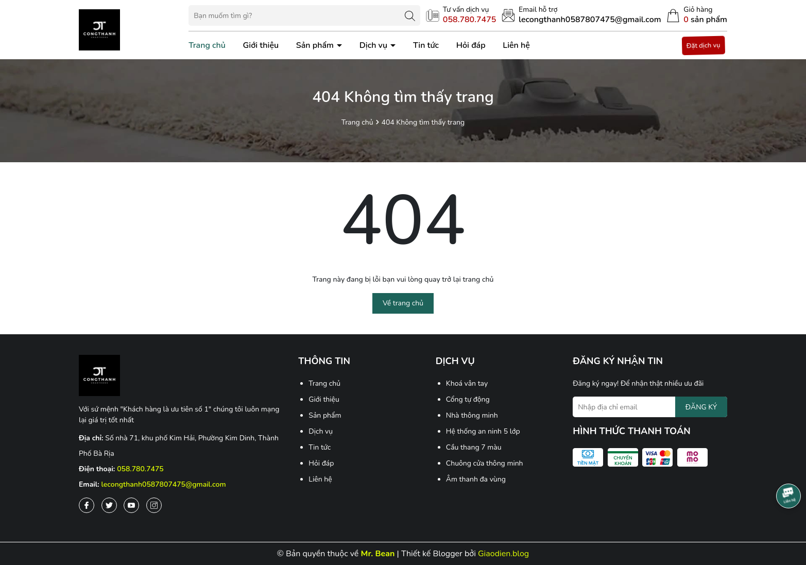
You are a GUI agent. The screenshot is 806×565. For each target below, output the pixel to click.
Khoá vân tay (467, 383)
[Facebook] (86, 505)
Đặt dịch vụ (703, 45)
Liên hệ (516, 45)
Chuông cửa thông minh (484, 463)
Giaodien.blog (503, 553)
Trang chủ (207, 45)
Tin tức (426, 45)
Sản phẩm (316, 45)
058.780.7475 (140, 469)
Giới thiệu (261, 45)
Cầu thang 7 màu (474, 447)
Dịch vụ (374, 45)
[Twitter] (109, 505)
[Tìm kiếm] (410, 15)
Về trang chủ (403, 303)
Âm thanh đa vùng (476, 479)
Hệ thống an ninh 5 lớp (483, 431)
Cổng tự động (468, 399)
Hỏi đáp (471, 45)
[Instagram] (154, 505)
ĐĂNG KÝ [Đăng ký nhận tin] (701, 407)
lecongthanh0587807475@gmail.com (163, 484)
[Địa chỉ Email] (650, 407)
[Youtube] (131, 505)
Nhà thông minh (472, 415)
